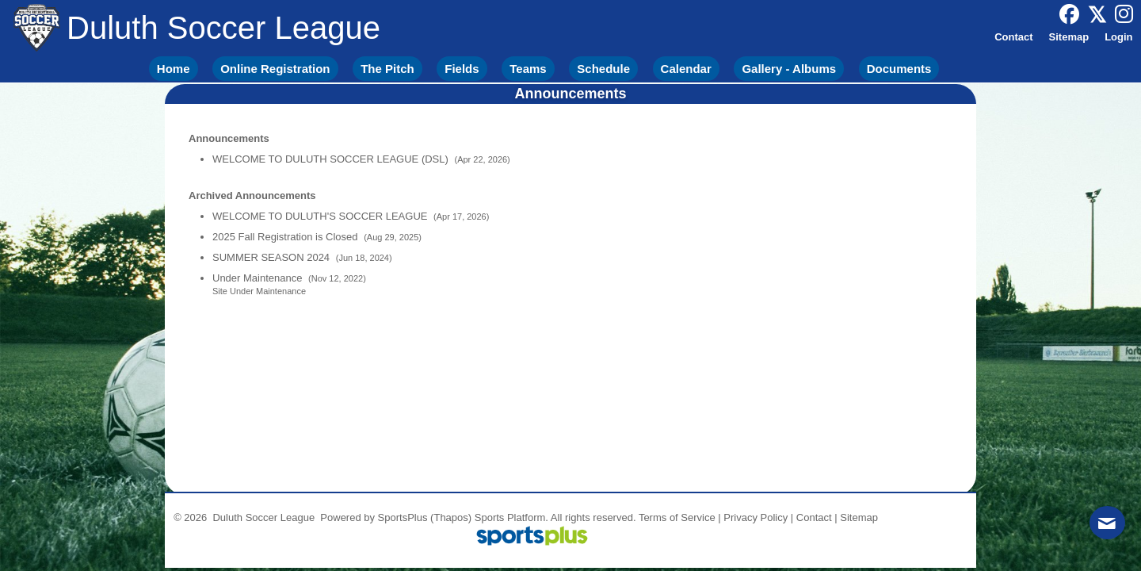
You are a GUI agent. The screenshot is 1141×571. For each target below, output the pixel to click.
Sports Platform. (511, 517)
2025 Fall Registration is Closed (286, 237)
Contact (814, 517)
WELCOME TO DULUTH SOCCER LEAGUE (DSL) (331, 159)
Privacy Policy (755, 517)
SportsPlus (403, 517)
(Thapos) (450, 517)
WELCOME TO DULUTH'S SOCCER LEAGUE (321, 216)
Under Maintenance (258, 278)
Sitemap (859, 517)
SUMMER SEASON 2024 (272, 257)
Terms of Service (677, 517)
